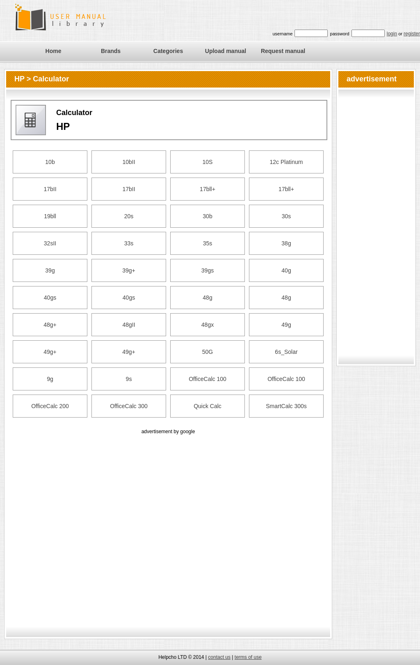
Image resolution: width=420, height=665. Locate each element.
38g (286, 243)
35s (207, 243)
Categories (168, 51)
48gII (128, 324)
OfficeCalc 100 (207, 379)
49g (286, 324)
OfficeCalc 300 (129, 406)
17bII (49, 189)
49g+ (50, 352)
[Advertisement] (87, 523)
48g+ (50, 324)
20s (129, 216)
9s (129, 379)
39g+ (128, 270)
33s (129, 243)
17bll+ (207, 189)
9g (50, 379)
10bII (128, 162)
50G (207, 352)
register (412, 34)
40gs (50, 297)
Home (54, 51)
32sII (50, 243)
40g (286, 270)
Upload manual (225, 51)
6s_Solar (286, 352)
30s (286, 216)
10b (50, 162)
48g (207, 297)
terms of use (248, 657)
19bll (50, 216)
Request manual (283, 51)
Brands (111, 51)
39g (50, 270)
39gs (207, 270)
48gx (207, 324)
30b (207, 216)
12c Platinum (286, 162)
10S (208, 162)
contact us (219, 657)
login (392, 34)
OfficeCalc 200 (50, 406)
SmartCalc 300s (286, 406)
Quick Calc (207, 406)
